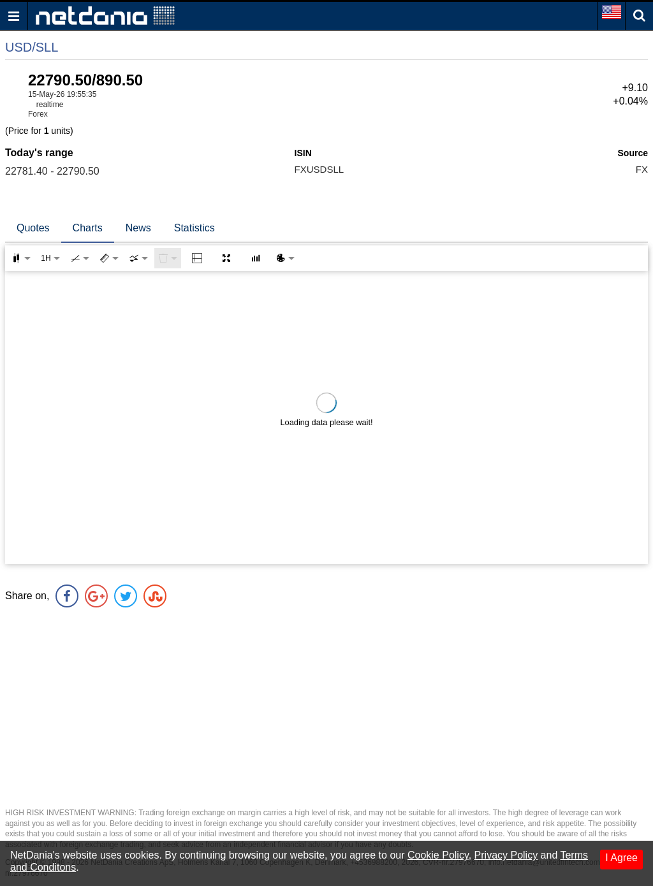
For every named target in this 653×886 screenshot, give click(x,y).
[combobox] (138, 258)
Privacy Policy (506, 855)
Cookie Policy (438, 855)
